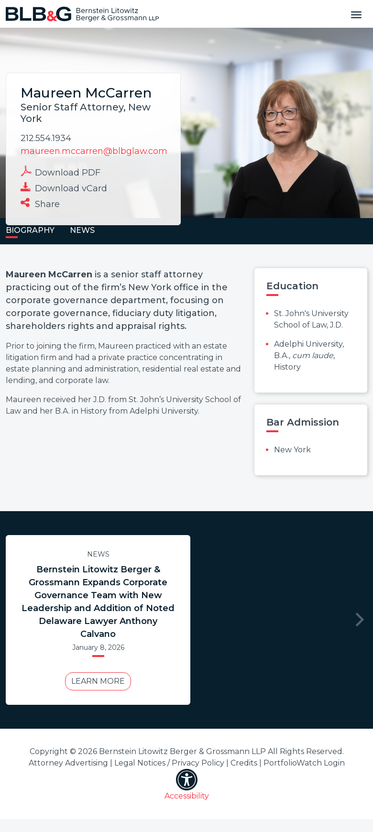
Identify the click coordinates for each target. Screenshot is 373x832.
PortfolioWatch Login (304, 762)
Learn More (98, 681)
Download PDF (60, 171)
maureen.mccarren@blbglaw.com (94, 151)
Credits (243, 762)
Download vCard (64, 187)
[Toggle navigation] (356, 14)
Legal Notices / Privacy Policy (169, 762)
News (98, 554)
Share (40, 203)
